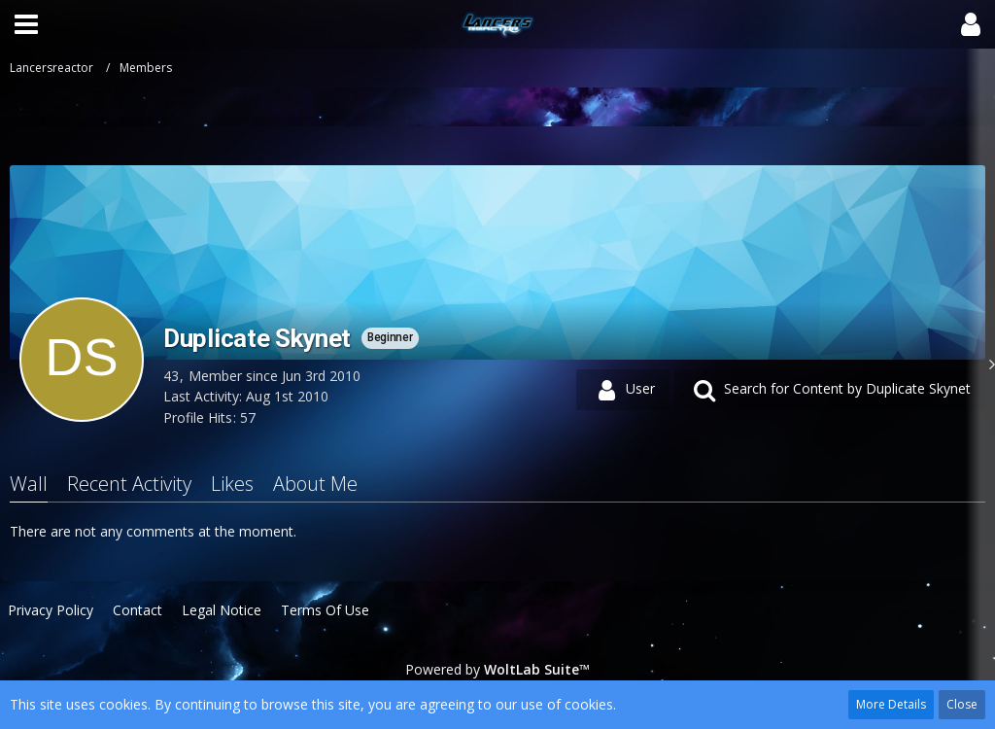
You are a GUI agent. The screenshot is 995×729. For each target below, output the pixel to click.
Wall (29, 483)
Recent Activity (129, 483)
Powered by (497, 669)
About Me (315, 483)
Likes (232, 483)
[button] (26, 24)
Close (962, 704)
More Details (891, 704)
